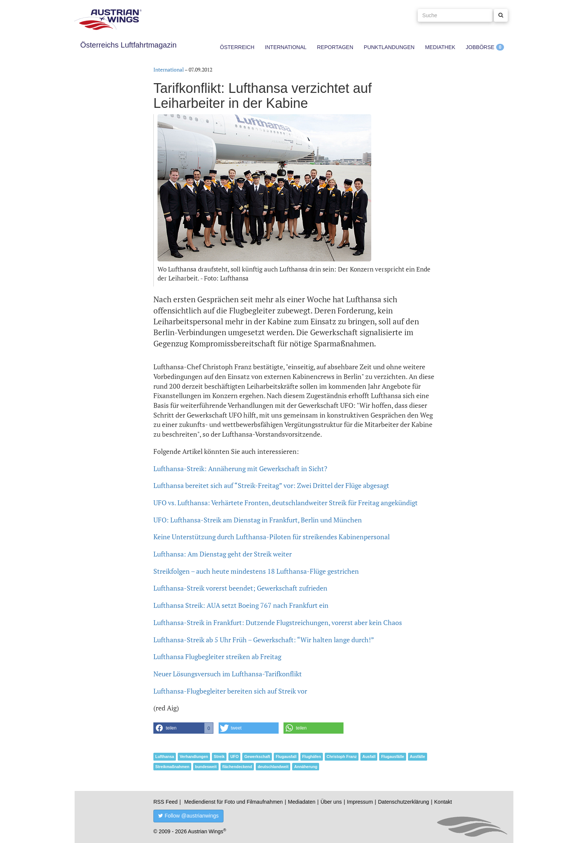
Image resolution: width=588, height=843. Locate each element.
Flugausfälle (392, 756)
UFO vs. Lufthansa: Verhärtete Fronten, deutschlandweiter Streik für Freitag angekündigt (285, 502)
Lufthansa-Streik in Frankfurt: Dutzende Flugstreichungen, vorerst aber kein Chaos (277, 622)
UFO (234, 756)
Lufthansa (164, 756)
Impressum (360, 802)
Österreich (237, 47)
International (285, 47)
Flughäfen (311, 756)
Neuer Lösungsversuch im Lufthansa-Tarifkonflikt (227, 673)
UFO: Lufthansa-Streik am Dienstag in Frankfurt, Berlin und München (257, 519)
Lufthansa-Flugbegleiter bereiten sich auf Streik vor (230, 690)
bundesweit (206, 766)
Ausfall (368, 756)
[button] (183, 728)
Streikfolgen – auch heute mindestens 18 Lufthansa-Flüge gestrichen (256, 571)
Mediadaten (301, 802)
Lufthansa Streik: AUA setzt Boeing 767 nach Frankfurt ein (240, 605)
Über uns (331, 802)
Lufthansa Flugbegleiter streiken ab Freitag (217, 656)
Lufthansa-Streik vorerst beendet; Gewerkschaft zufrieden (240, 587)
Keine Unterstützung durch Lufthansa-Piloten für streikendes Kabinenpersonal (271, 536)
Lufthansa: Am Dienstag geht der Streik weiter (222, 553)
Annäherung (305, 766)
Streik (219, 756)
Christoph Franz (342, 756)
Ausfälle (417, 756)
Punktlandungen (389, 47)
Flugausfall (286, 756)
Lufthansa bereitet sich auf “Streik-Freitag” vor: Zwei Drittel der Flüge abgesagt (271, 485)
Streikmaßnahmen (172, 766)
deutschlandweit (273, 766)
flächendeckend (237, 766)
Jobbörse (480, 47)
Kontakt (443, 802)
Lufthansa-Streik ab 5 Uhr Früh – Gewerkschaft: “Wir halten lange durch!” (263, 639)
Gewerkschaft (257, 756)
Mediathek (440, 47)
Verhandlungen (194, 756)
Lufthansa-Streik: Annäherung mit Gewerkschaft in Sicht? (240, 468)
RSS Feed (165, 802)
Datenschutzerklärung (403, 802)
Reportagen (335, 47)
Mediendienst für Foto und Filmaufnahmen (233, 802)
